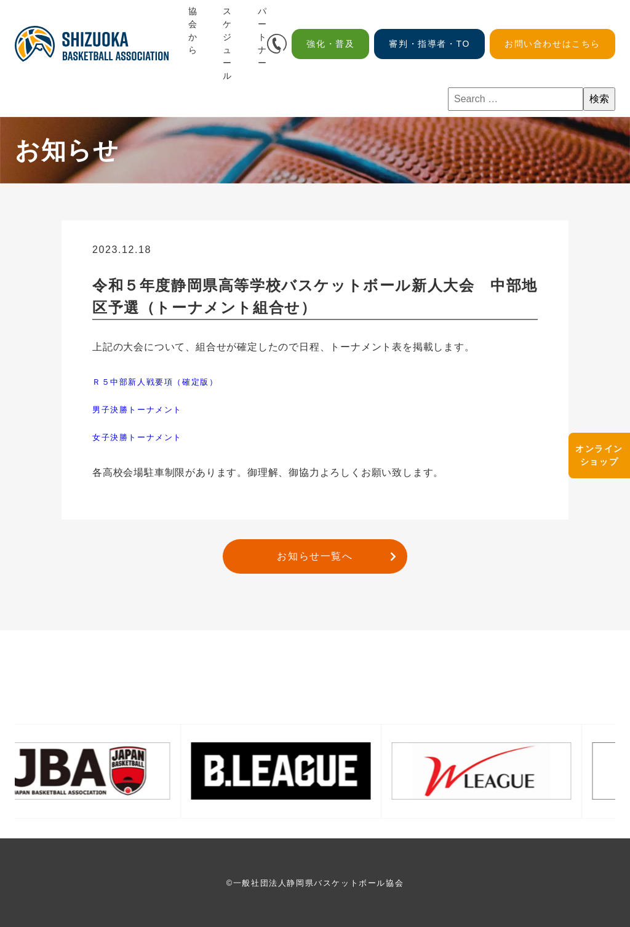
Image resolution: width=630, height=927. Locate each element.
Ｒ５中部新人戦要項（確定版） (155, 382)
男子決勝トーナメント (137, 409)
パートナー (263, 37)
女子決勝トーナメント (137, 437)
